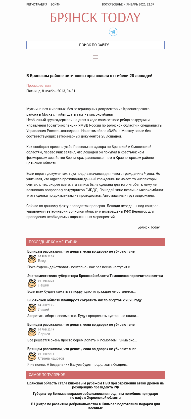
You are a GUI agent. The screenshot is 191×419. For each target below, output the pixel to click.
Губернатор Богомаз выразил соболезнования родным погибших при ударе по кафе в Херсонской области (95, 396)
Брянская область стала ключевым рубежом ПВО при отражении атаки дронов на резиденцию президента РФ (95, 385)
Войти (55, 4)
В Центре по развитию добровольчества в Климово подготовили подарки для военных (95, 406)
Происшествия (38, 86)
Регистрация (36, 4)
